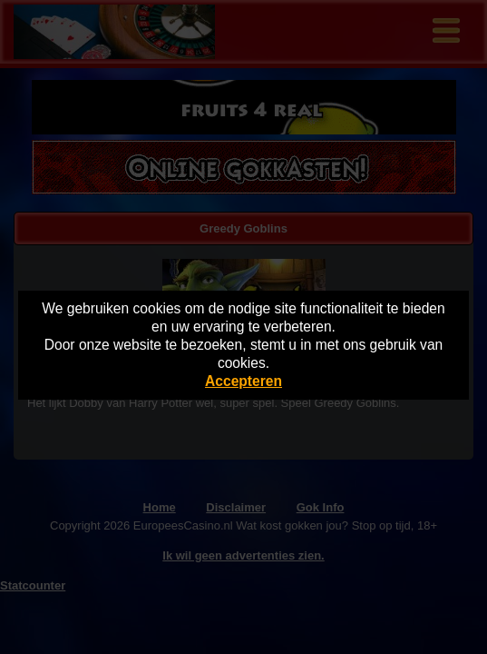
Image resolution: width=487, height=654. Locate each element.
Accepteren (243, 381)
